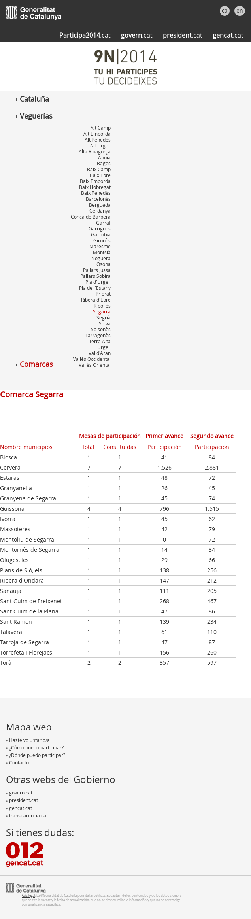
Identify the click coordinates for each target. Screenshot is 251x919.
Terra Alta (100, 341)
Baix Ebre (100, 175)
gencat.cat (19, 808)
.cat (85, 35)
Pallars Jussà (97, 270)
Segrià (103, 317)
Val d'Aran (100, 353)
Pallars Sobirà (95, 276)
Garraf (103, 222)
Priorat (103, 294)
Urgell (104, 347)
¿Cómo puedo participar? (35, 747)
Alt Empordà (97, 133)
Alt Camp (101, 128)
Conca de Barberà (91, 216)
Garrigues (100, 228)
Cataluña (32, 99)
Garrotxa (101, 234)
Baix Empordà (95, 181)
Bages (104, 163)
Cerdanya (100, 211)
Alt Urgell (100, 145)
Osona (103, 264)
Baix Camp (99, 169)
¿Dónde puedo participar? (35, 755)
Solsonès (101, 329)
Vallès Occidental (92, 359)
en (239, 10)
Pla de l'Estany (95, 288)
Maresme (100, 246)
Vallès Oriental (95, 365)
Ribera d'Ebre (96, 299)
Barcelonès (98, 199)
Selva (105, 323)
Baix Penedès (96, 193)
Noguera (101, 258)
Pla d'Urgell (98, 282)
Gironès (102, 240)
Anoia (104, 157)
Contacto (17, 762)
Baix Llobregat (95, 187)
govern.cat (19, 792)
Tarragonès (98, 335)
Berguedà (100, 205)
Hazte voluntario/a (28, 740)
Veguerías (34, 116)
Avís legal (28, 895)
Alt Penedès (98, 139)
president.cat (22, 800)
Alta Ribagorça (95, 151)
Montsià (102, 252)
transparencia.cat (27, 815)
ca (225, 10)
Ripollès (102, 305)
